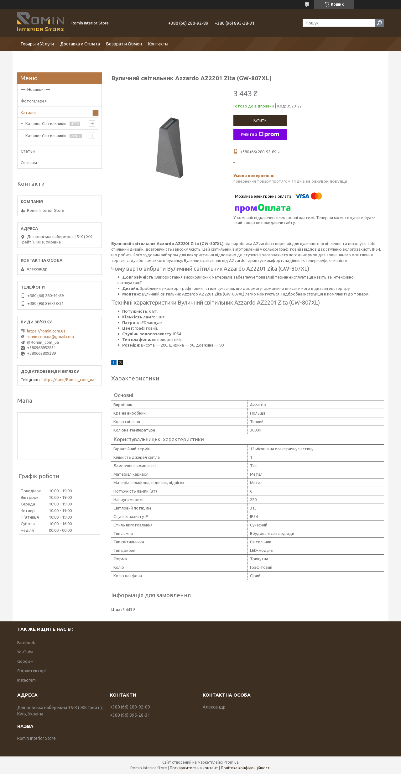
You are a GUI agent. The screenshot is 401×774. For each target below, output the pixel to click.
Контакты (158, 43)
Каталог (28, 112)
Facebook (26, 642)
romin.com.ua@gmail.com (50, 336)
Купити (260, 120)
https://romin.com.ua (46, 331)
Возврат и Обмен (124, 43)
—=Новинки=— (35, 89)
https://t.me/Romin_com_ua (68, 379)
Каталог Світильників (45, 123)
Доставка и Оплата (80, 43)
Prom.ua (231, 762)
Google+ (25, 661)
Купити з (260, 134)
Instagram (26, 680)
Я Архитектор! (31, 670)
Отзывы (29, 162)
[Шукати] (379, 23)
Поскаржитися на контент (194, 768)
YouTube (25, 652)
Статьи (28, 151)
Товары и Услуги (37, 43)
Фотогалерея (34, 101)
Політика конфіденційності (246, 768)
